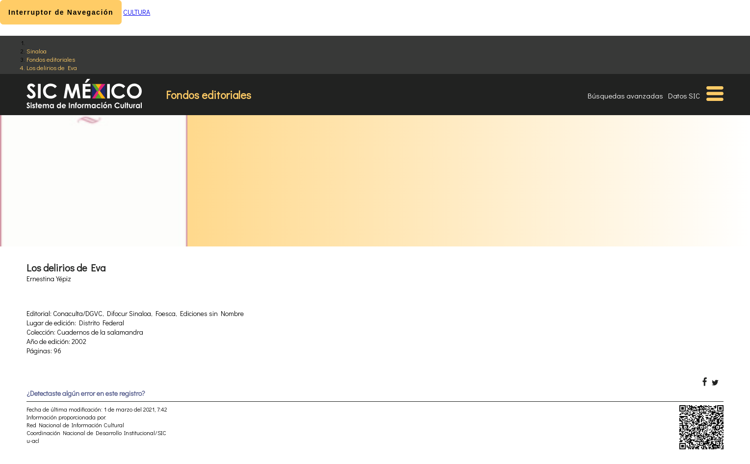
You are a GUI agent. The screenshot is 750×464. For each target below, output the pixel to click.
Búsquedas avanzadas (625, 95)
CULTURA (136, 12)
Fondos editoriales (50, 59)
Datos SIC (684, 95)
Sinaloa (36, 51)
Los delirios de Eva (51, 67)
